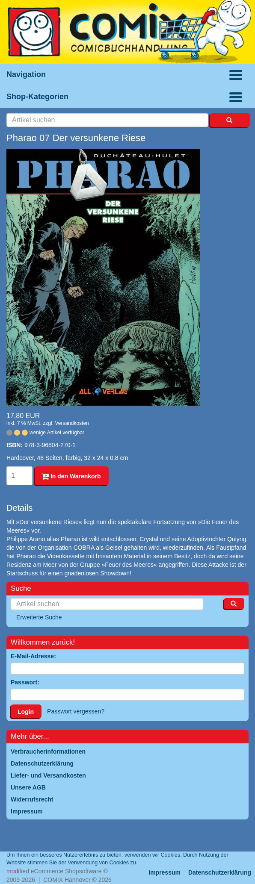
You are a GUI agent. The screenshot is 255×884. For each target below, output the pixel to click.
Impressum (164, 872)
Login (26, 711)
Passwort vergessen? (75, 711)
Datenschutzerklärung (219, 872)
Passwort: (25, 682)
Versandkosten (72, 423)
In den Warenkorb (71, 476)
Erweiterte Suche (39, 617)
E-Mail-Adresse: (33, 656)
